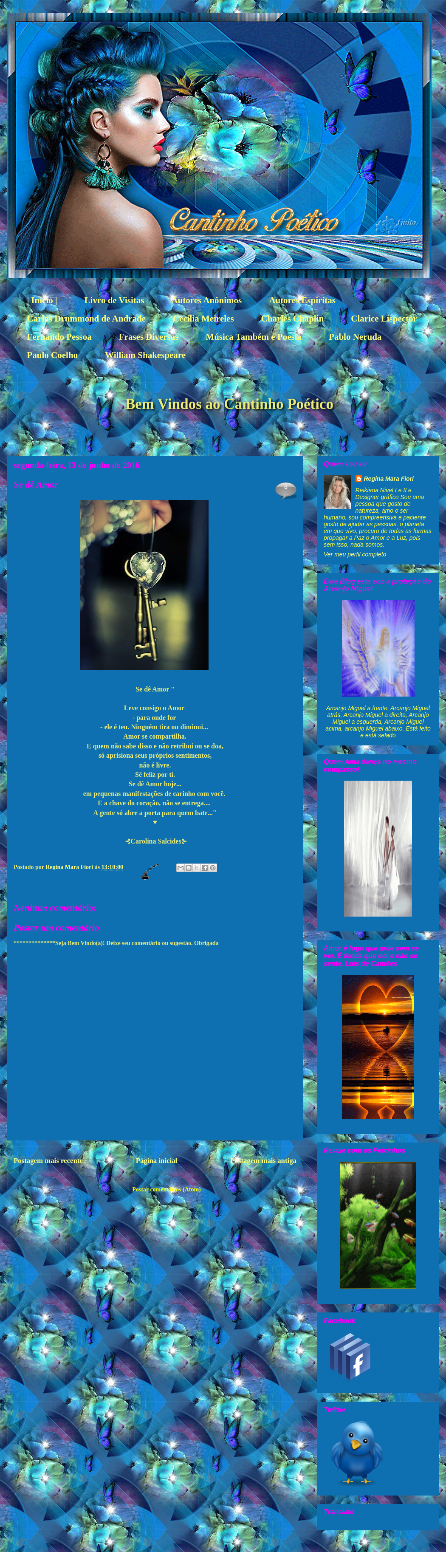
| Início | (42, 300)
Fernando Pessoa (59, 337)
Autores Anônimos (206, 300)
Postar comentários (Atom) (166, 1189)
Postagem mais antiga (263, 1161)
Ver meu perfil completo (355, 554)
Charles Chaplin (292, 318)
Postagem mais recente (48, 1161)
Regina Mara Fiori (69, 867)
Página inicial (156, 1161)
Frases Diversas (149, 337)
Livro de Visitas (114, 300)
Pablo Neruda (355, 337)
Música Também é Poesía (254, 337)
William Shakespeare (145, 355)
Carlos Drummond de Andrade (86, 318)
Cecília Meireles (203, 318)
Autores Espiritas (302, 300)
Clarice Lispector (384, 318)
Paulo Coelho (52, 355)
